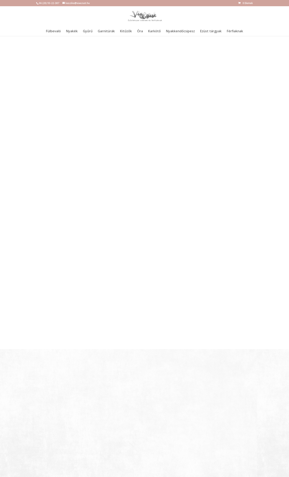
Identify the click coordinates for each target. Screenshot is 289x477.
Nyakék (72, 31)
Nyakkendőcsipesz (180, 31)
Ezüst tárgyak (211, 31)
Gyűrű (88, 31)
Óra (140, 31)
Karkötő (154, 31)
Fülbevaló (53, 31)
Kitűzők (126, 31)
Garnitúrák (106, 31)
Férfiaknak (235, 31)
